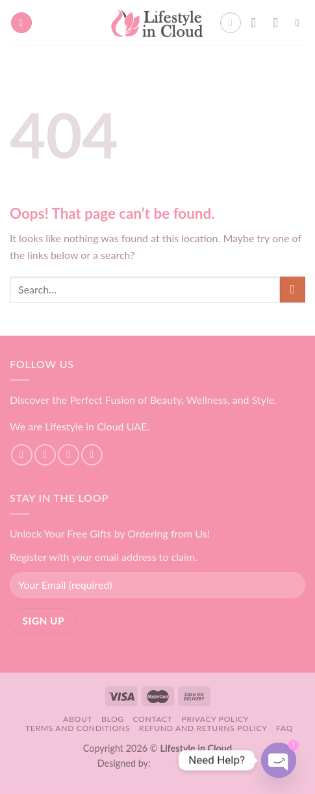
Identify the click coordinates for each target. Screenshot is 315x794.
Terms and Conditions (77, 728)
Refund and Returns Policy (203, 728)
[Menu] (21, 23)
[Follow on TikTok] (68, 454)
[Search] (300, 22)
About (77, 719)
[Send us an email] (92, 454)
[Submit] (292, 289)
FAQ (284, 728)
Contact (152, 719)
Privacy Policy (215, 719)
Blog (112, 719)
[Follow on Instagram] (45, 454)
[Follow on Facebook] (21, 454)
